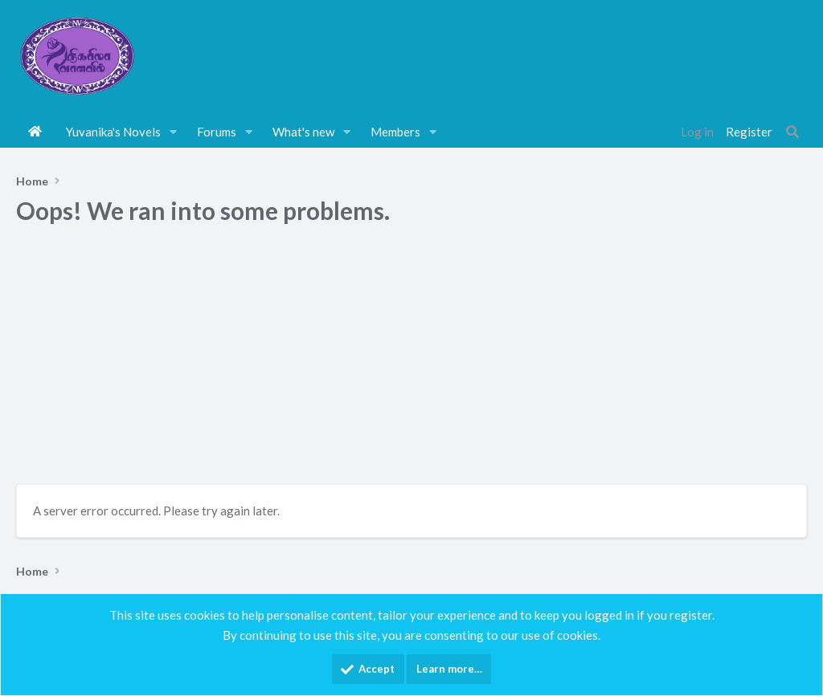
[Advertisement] (411, 359)
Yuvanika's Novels (113, 131)
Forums (216, 131)
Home (35, 132)
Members (395, 131)
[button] (173, 132)
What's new (303, 131)
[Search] (792, 132)
